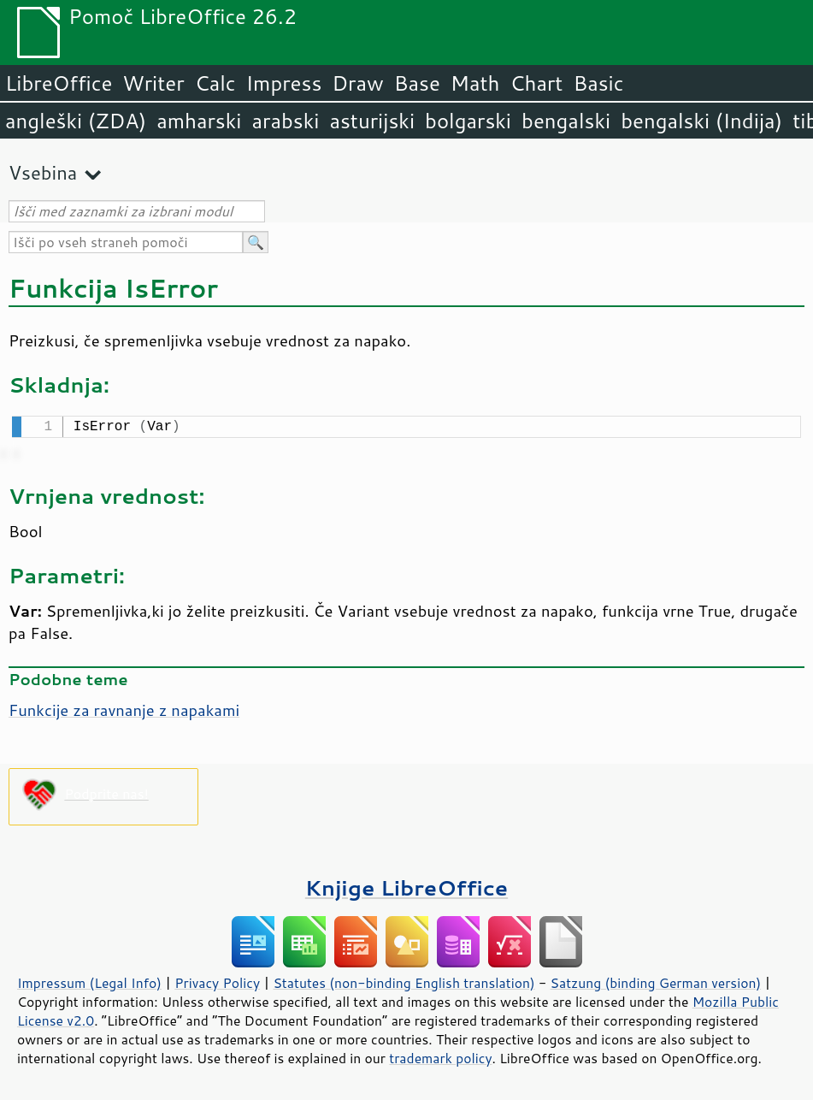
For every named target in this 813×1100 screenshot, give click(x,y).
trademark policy (440, 1056)
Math (475, 83)
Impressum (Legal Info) (89, 981)
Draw (357, 83)
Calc (215, 83)
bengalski (565, 120)
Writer (153, 83)
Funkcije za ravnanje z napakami (124, 708)
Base (417, 83)
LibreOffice (58, 83)
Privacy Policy (217, 981)
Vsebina (43, 172)
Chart (536, 83)
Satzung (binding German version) (656, 981)
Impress (284, 83)
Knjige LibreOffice (406, 886)
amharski (198, 120)
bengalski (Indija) (701, 120)
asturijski (372, 120)
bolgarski (468, 120)
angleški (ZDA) (75, 120)
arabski (285, 120)
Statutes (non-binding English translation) (403, 981)
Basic (598, 83)
